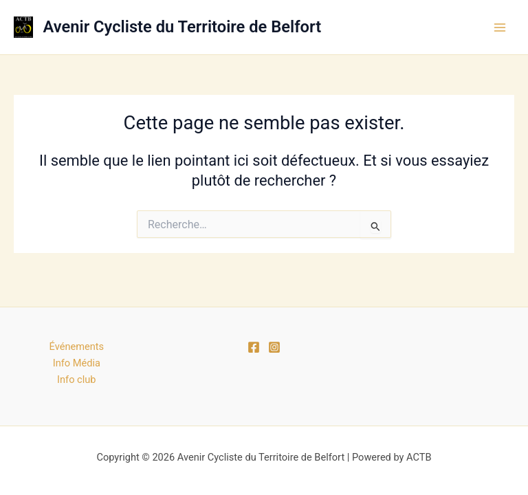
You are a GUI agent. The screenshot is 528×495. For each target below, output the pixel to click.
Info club (76, 379)
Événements (77, 346)
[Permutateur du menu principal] (499, 27)
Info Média (76, 363)
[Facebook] (254, 347)
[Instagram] (274, 347)
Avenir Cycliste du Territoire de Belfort (182, 26)
